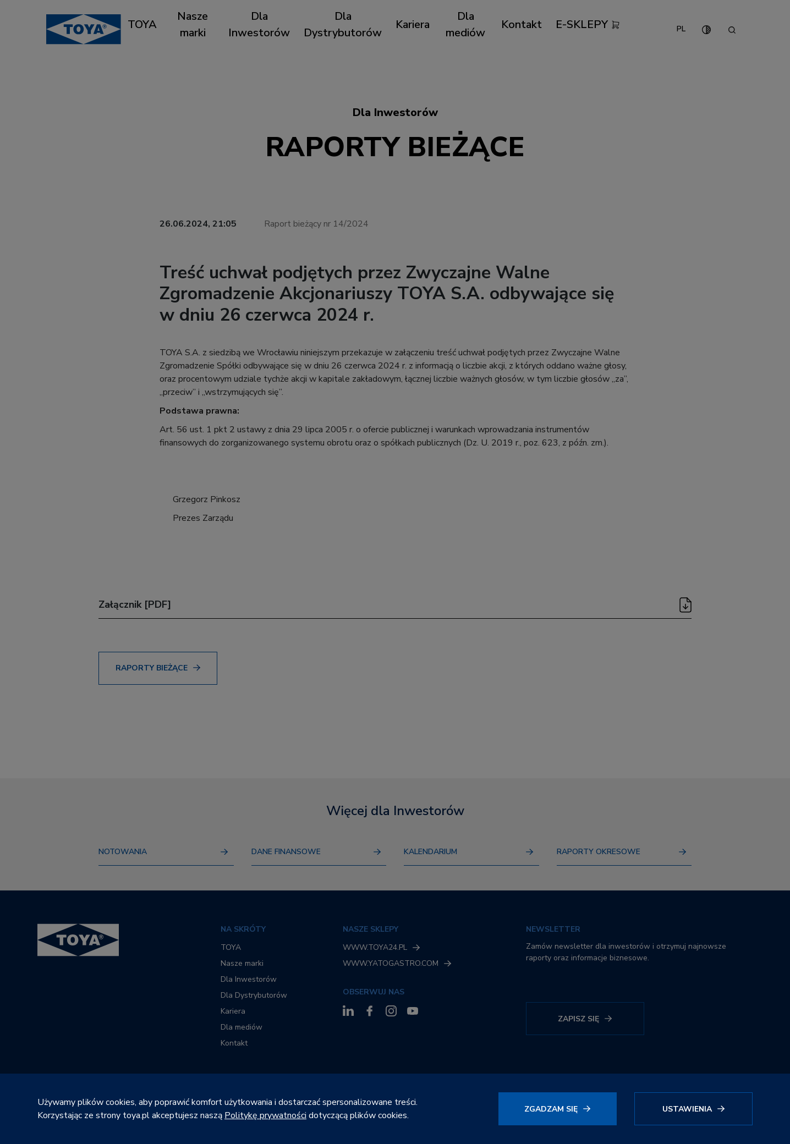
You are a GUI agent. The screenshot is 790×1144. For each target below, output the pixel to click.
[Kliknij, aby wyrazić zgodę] (557, 1108)
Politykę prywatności (265, 1115)
